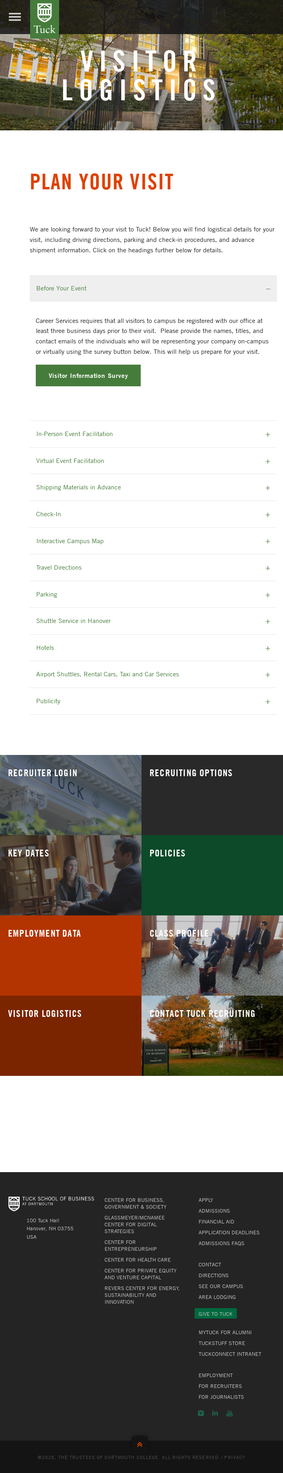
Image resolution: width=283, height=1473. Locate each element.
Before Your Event (61, 288)
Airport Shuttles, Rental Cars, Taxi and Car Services (107, 674)
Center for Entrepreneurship (131, 1245)
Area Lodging (217, 1297)
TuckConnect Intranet (230, 1354)
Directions (214, 1275)
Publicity (48, 701)
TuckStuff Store (222, 1343)
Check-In (48, 514)
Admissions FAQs (221, 1243)
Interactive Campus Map (70, 541)
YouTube (229, 1413)
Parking (46, 594)
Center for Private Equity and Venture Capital (140, 1273)
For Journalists (221, 1397)
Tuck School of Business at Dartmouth (44, 19)
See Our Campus (221, 1286)
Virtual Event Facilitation (70, 461)
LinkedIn (215, 1413)
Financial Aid (216, 1221)
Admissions (214, 1210)
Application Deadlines (229, 1232)
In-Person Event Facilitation (74, 434)
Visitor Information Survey (88, 375)
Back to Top (141, 1443)
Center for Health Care (138, 1259)
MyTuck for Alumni (225, 1332)
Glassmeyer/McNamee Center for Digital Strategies (135, 1224)
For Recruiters (220, 1386)
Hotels (45, 647)
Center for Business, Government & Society (135, 1203)
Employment (216, 1375)
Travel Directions (59, 567)
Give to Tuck (216, 1314)
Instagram (201, 1413)
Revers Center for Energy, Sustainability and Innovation (142, 1295)
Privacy (234, 1457)
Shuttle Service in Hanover (73, 621)
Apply (206, 1200)
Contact (210, 1264)
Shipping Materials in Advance (78, 487)
